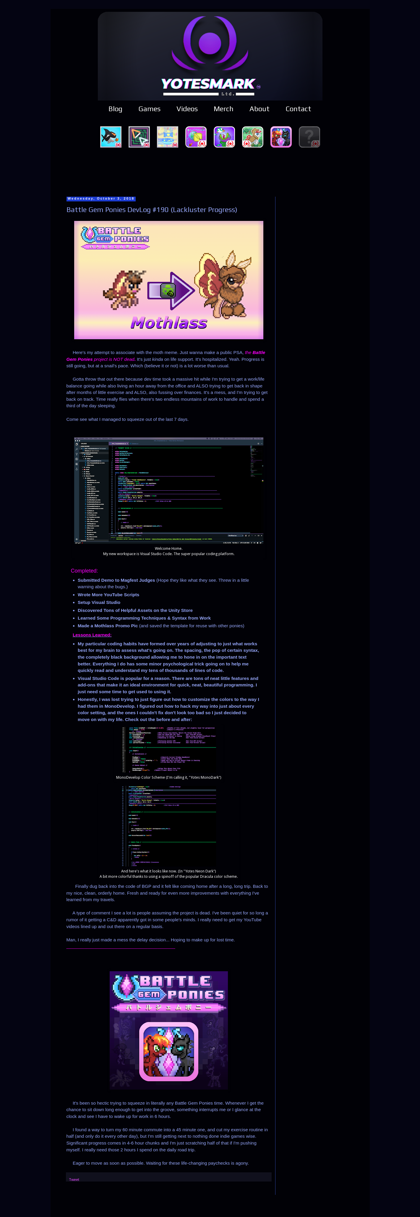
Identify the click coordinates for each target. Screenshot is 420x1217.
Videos (187, 109)
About (259, 109)
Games (149, 109)
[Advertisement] (210, 171)
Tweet (74, 1179)
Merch (223, 109)
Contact (298, 109)
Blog (115, 109)
